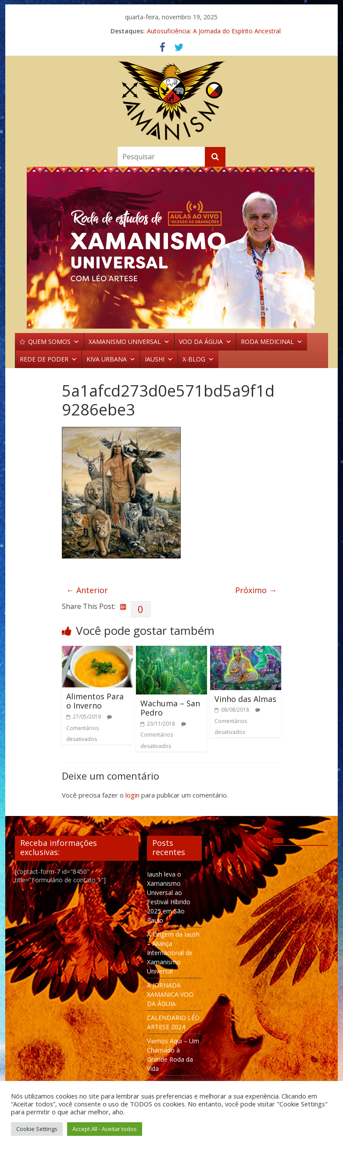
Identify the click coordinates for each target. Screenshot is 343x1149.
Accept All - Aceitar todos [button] (104, 1129)
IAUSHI (159, 359)
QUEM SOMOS (53, 342)
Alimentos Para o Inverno (95, 701)
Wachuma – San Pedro (170, 708)
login (132, 795)
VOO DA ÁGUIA (205, 342)
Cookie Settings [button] (36, 1129)
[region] (171, 248)
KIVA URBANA (111, 359)
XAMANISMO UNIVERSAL (129, 342)
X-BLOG (198, 359)
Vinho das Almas (245, 699)
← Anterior (87, 590)
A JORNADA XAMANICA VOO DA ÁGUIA (170, 994)
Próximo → (256, 590)
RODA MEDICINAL (272, 342)
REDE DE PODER (48, 359)
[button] (171, 248)
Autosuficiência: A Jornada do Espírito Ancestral (214, 31)
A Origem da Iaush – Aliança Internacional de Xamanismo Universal (173, 952)
